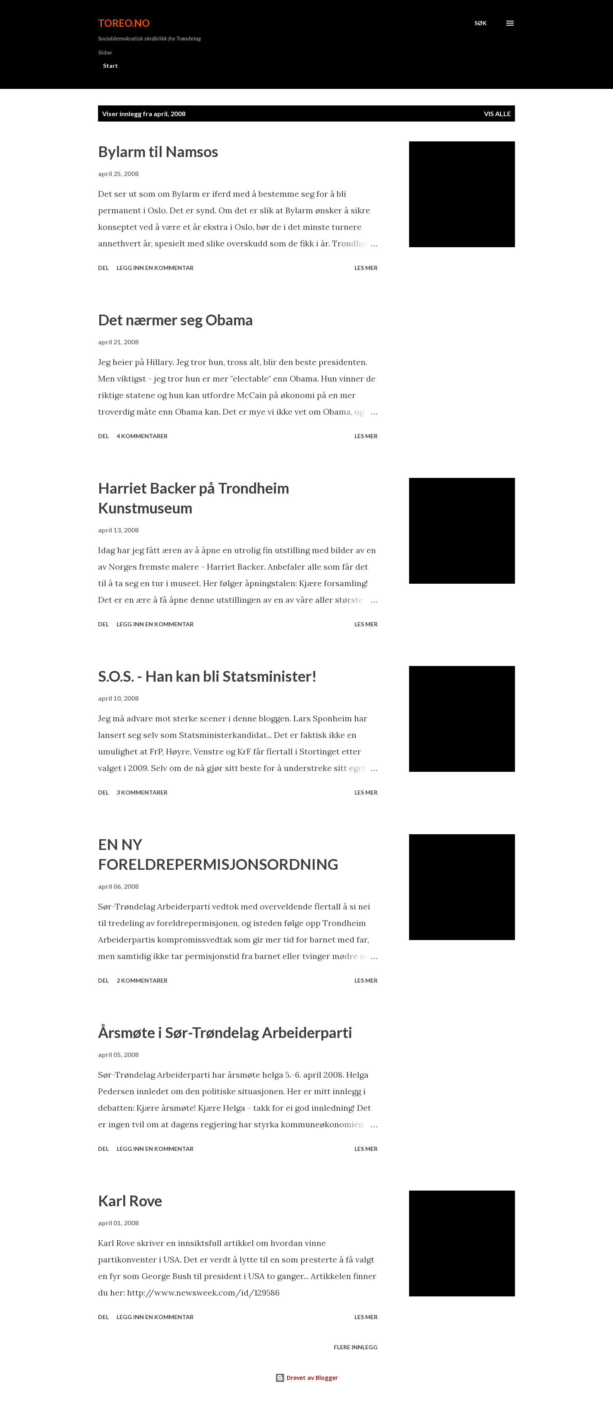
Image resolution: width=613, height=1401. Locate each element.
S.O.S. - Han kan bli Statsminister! (207, 676)
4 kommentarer (142, 435)
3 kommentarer (142, 792)
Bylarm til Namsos (158, 151)
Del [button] (103, 267)
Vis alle (497, 113)
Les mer (366, 267)
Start (110, 65)
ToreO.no (124, 23)
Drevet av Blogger (306, 1378)
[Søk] (480, 23)
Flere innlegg (356, 1347)
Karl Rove (130, 1200)
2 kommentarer (142, 980)
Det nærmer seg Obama (175, 319)
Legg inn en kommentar (155, 267)
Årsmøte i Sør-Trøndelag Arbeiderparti (225, 1032)
